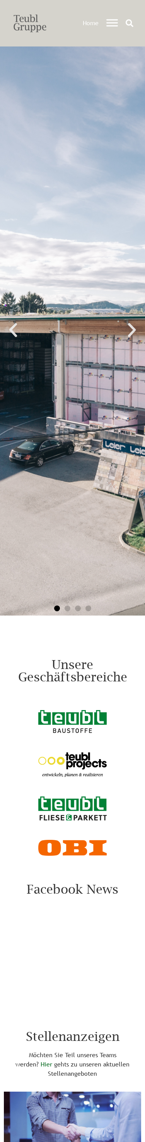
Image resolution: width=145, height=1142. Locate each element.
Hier (46, 1064)
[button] (129, 23)
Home (91, 23)
